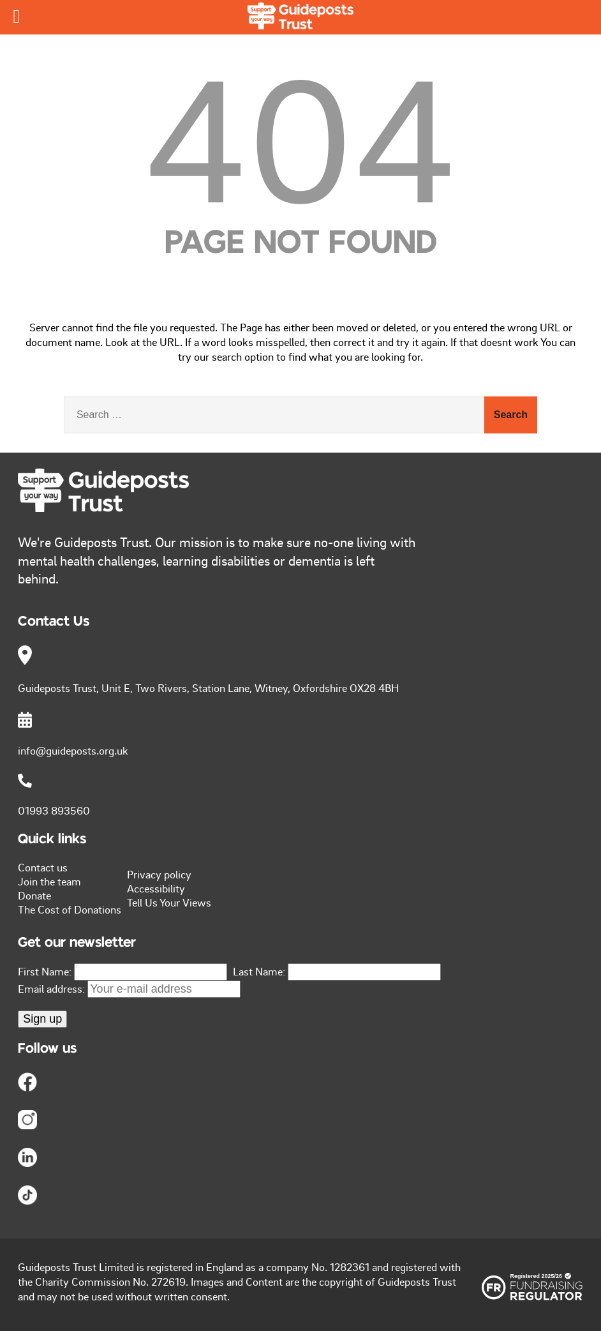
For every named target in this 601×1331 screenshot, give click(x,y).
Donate (34, 895)
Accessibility (156, 888)
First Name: (44, 971)
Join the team (49, 881)
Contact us (43, 867)
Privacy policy (159, 874)
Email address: (129, 988)
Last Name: (259, 971)
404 (301, 136)
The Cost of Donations (69, 909)
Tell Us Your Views (169, 902)
